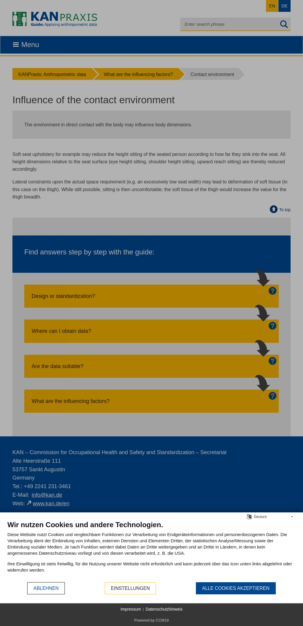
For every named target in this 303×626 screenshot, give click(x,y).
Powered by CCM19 (151, 620)
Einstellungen (130, 588)
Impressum (130, 609)
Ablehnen (46, 588)
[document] (151, 551)
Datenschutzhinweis (164, 609)
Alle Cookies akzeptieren (236, 588)
